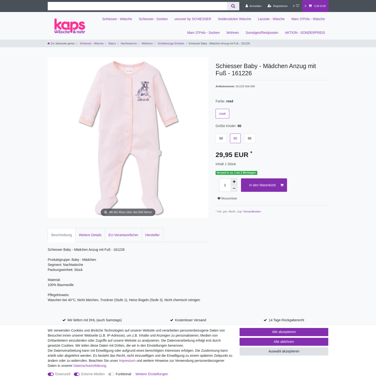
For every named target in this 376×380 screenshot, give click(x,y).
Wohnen (232, 33)
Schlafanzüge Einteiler (170, 43)
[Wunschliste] (296, 6)
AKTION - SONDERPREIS (305, 33)
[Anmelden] (253, 6)
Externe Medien (93, 374)
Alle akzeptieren (284, 332)
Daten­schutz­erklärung (89, 366)
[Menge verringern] (234, 188)
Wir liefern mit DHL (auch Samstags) (94, 320)
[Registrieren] (277, 6)
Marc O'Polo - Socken (203, 33)
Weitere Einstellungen (151, 374)
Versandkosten (252, 211)
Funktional (123, 374)
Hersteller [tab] (152, 235)
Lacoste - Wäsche (271, 19)
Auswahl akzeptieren (283, 351)
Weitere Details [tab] (90, 235)
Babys (112, 43)
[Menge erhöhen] (234, 181)
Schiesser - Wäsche (117, 19)
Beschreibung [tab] (61, 235)
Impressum (127, 360)
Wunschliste (227, 198)
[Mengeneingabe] (225, 185)
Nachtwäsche (128, 43)
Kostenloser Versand (190, 320)
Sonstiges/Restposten (262, 33)
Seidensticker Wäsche (234, 19)
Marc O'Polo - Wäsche (308, 19)
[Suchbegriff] (137, 6)
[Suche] (233, 6)
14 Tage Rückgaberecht (286, 320)
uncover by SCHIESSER (193, 19)
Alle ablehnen (284, 342)
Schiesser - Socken (153, 19)
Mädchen (147, 43)
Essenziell (62, 374)
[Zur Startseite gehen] (61, 43)
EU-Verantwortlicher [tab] (123, 235)
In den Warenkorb (266, 185)
